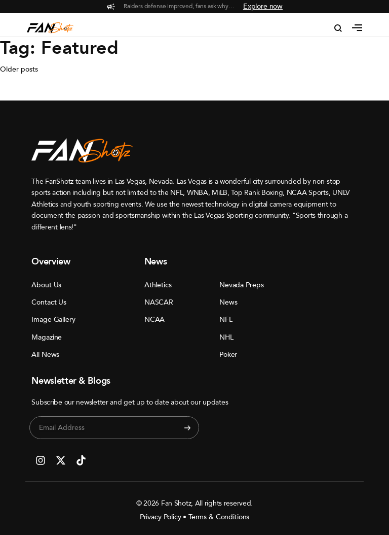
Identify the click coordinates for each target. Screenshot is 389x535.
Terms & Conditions (218, 517)
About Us (46, 285)
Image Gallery (47, 319)
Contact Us (47, 302)
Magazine (46, 337)
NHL (226, 337)
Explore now (263, 6)
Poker (228, 354)
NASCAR (158, 302)
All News (45, 354)
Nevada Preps (241, 285)
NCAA (154, 319)
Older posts (19, 69)
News (228, 302)
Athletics (158, 285)
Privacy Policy (160, 517)
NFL (225, 319)
